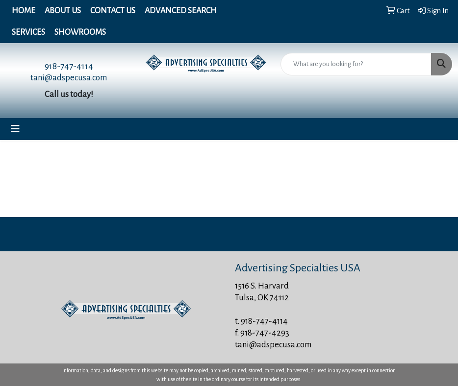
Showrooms (80, 32)
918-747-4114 (69, 66)
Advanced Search (181, 10)
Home (23, 10)
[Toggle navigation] (15, 129)
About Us (63, 10)
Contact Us (112, 10)
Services (28, 32)
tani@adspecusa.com (68, 77)
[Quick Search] (356, 64)
